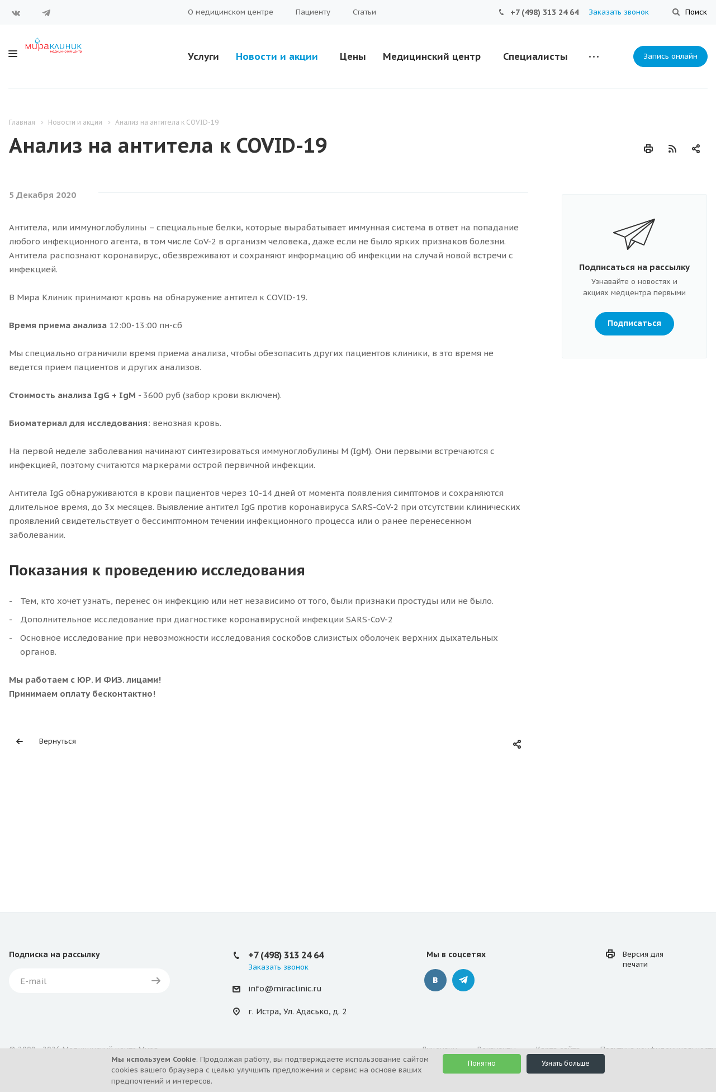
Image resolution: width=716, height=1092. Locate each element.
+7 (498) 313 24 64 (544, 12)
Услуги (203, 56)
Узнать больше (566, 1063)
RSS (672, 148)
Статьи (364, 12)
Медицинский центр (432, 56)
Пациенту (313, 12)
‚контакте (435, 980)
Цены (353, 56)
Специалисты (535, 56)
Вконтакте (16, 13)
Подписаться (634, 321)
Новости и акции (277, 56)
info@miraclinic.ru (284, 989)
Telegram (46, 13)
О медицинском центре (230, 12)
